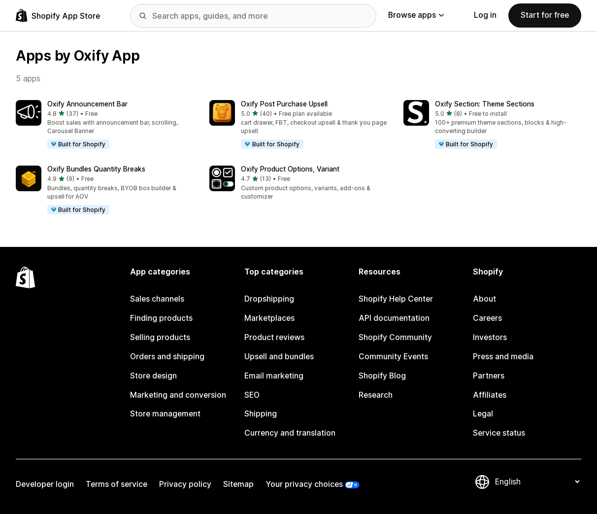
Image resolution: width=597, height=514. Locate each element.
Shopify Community (395, 337)
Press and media (503, 356)
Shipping (260, 413)
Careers (487, 318)
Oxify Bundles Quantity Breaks (96, 169)
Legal (483, 413)
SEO (252, 395)
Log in (485, 15)
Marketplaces (269, 318)
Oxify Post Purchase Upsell (284, 104)
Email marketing (273, 375)
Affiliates (489, 395)
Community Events (393, 356)
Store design (153, 375)
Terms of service (116, 484)
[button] (105, 125)
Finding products (161, 318)
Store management (165, 413)
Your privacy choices (304, 484)
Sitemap (238, 484)
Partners (488, 375)
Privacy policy (185, 484)
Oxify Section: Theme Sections (484, 104)
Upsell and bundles (279, 356)
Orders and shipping (167, 356)
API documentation (394, 318)
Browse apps (416, 15)
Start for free (545, 15)
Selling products (160, 337)
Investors (490, 337)
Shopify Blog (382, 375)
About (484, 299)
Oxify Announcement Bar (87, 104)
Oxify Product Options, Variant (290, 169)
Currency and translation (289, 433)
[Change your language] (537, 482)
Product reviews (274, 337)
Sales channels (157, 299)
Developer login (45, 484)
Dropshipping (269, 299)
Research (376, 395)
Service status (499, 433)
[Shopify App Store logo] (58, 15)
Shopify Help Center (396, 299)
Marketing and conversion (178, 395)
